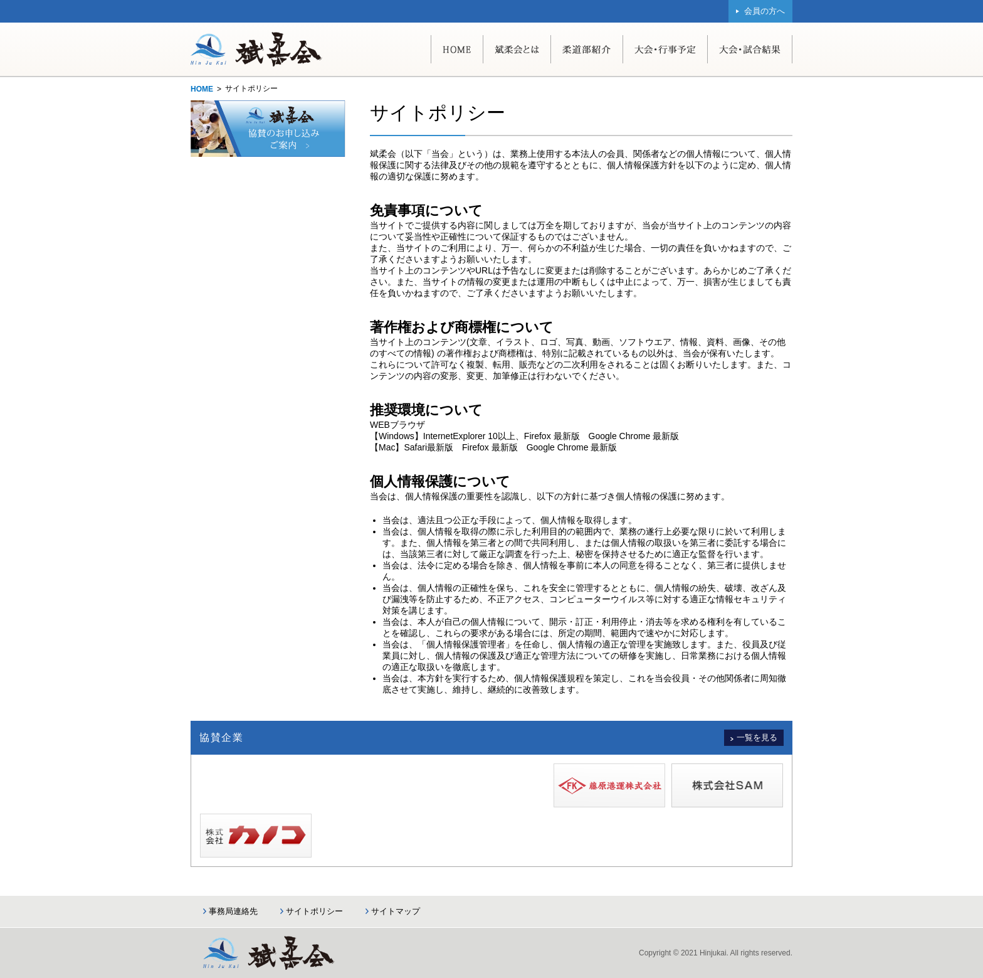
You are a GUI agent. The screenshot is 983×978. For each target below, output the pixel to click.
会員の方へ (764, 11)
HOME (202, 89)
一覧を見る (757, 737)
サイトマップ (395, 911)
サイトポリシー (314, 911)
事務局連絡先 (233, 911)
